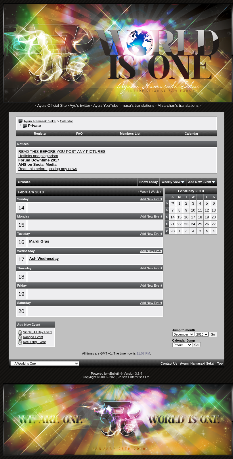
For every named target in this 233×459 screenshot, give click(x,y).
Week (142, 191)
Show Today (148, 182)
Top (220, 363)
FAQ (79, 133)
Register (40, 133)
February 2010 (191, 191)
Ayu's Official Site (52, 105)
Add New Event (199, 182)
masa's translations (138, 105)
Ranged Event (33, 337)
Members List (130, 133)
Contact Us (169, 363)
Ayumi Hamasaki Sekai (40, 121)
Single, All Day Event (37, 332)
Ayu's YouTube (106, 105)
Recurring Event (34, 342)
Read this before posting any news (47, 169)
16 (21, 242)
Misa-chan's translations (178, 105)
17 (21, 259)
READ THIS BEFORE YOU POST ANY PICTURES (62, 151)
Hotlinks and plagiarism (38, 156)
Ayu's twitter (80, 105)
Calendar (66, 121)
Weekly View (170, 182)
